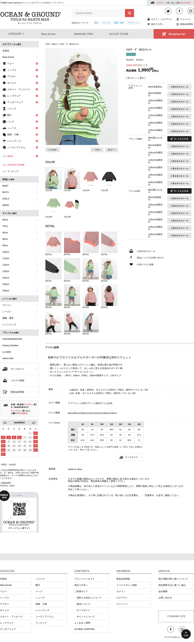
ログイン (155, 19)
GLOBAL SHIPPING (84, 629)
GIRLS (5, 198)
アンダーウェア (8, 629)
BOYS (5, 192)
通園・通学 (119, 23)
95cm (5, 245)
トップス (4, 597)
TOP (47, 44)
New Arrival (8, 57)
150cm (5, 284)
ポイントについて (84, 616)
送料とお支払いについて (88, 597)
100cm (5, 252)
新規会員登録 (186, 24)
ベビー (3, 591)
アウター (4, 604)
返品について (82, 604)
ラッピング (13, 171)
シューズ (40, 597)
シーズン (6, 311)
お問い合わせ (165, 597)
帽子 (38, 585)
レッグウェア (7, 623)
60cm (5, 219)
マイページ (185, 19)
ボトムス (4, 610)
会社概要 (162, 591)
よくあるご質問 (82, 623)
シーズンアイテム (45, 616)
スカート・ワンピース (11, 616)
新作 (96, 23)
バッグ (39, 591)
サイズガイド (17, 369)
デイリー (6, 305)
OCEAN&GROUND (12, 339)
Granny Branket (10, 345)
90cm (5, 239)
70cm (5, 226)
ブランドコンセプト (84, 578)
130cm (5, 271)
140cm (5, 277)
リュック (106, 23)
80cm (5, 232)
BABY (5, 185)
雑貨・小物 (41, 604)
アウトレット (134, 23)
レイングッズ (9, 324)
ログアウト (167, 19)
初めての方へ (157, 24)
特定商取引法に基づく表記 (172, 585)
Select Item (8, 358)
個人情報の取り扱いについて (173, 578)
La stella (6, 352)
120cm (5, 265)
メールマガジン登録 (126, 585)
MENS (5, 205)
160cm (5, 290)
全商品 (5, 50)
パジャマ (11, 108)
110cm (5, 258)
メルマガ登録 (17, 380)
